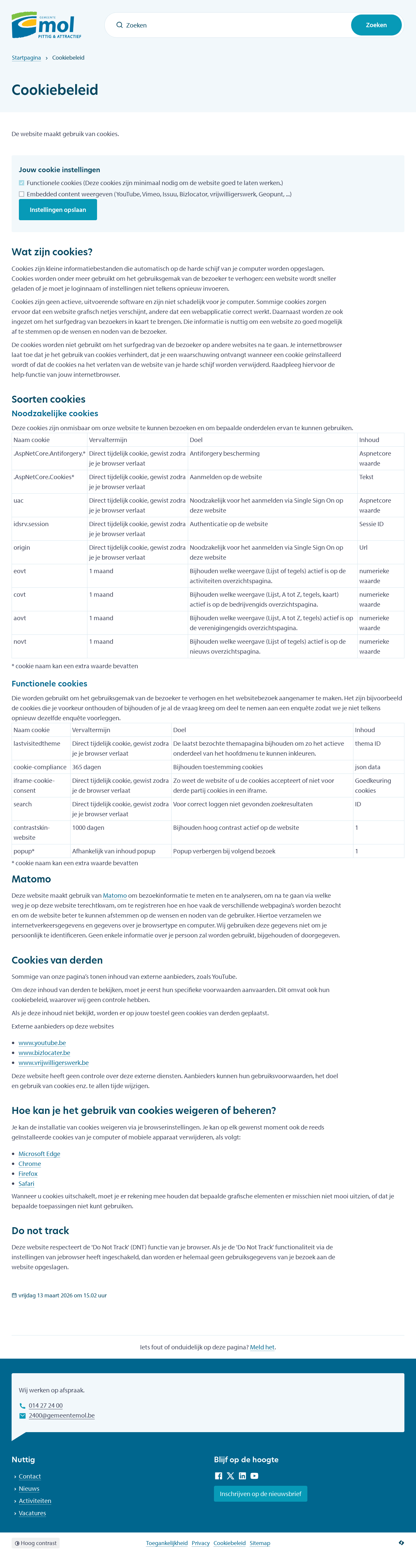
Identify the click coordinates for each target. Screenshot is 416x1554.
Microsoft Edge (39, 1153)
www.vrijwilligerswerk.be (54, 1062)
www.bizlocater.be (44, 1052)
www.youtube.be (42, 1042)
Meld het (262, 1347)
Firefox (28, 1173)
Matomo (115, 895)
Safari (26, 1183)
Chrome (30, 1163)
